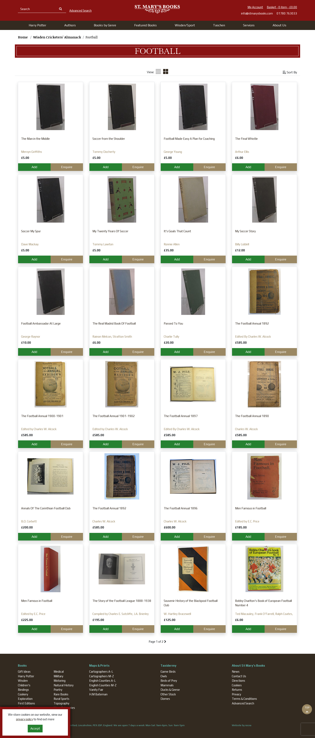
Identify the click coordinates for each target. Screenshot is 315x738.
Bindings (23, 689)
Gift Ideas (24, 671)
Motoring (59, 680)
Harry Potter (26, 676)
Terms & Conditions (244, 698)
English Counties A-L (102, 680)
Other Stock (168, 694)
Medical (59, 671)
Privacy (236, 694)
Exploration (25, 698)
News (235, 671)
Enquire (66, 167)
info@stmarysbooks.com (257, 13)
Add (34, 167)
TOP (307, 709)
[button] (37, 25)
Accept (35, 728)
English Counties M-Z (103, 685)
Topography (61, 703)
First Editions (26, 703)
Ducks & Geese (170, 689)
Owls (164, 676)
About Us (279, 25)
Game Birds (168, 671)
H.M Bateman (98, 694)
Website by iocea (241, 725)
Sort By (290, 72)
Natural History (64, 685)
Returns (237, 689)
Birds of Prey (169, 680)
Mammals (167, 685)
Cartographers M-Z (101, 676)
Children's (24, 685)
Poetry (58, 689)
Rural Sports (61, 698)
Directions (238, 680)
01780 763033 (287, 13)
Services (249, 25)
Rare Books (61, 694)
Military (58, 676)
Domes (165, 698)
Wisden (23, 680)
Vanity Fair (96, 689)
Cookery (23, 694)
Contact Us (239, 676)
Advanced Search (243, 703)
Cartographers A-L (101, 671)
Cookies (237, 685)
